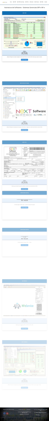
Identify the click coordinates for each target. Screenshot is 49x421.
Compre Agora (24, 225)
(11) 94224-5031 (43, 414)
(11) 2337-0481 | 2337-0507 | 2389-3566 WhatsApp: (40, 412)
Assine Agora (24, 59)
